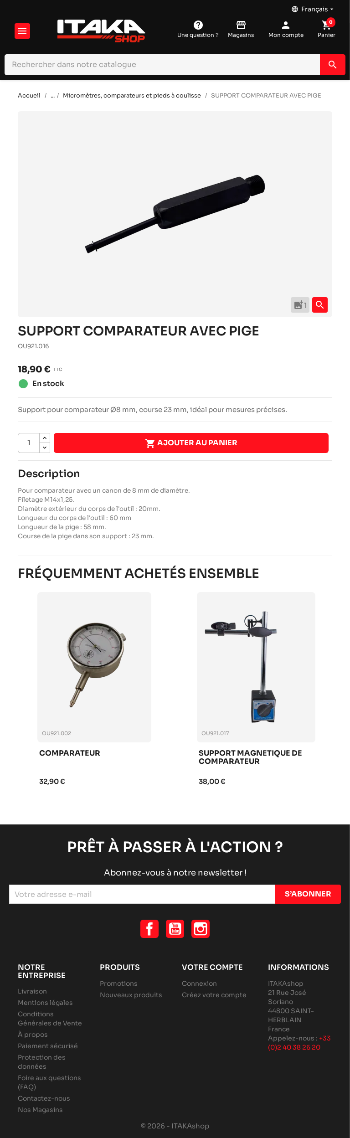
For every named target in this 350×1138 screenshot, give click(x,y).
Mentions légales (45, 1003)
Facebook (149, 929)
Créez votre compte (214, 995)
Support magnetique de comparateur (250, 757)
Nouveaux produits (131, 995)
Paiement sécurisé (48, 1046)
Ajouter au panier (191, 443)
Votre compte (212, 967)
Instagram (200, 929)
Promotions (119, 983)
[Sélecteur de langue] (313, 7)
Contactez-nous (44, 1098)
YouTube (175, 929)
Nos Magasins (40, 1110)
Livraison (32, 991)
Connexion (199, 983)
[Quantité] (29, 443)
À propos (33, 1034)
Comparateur (69, 753)
